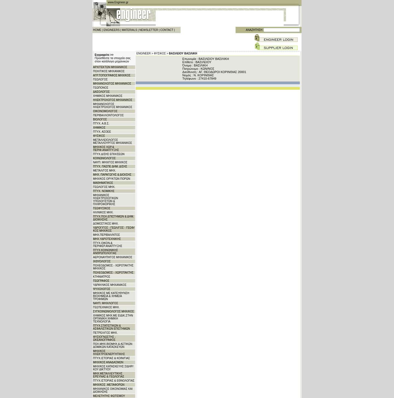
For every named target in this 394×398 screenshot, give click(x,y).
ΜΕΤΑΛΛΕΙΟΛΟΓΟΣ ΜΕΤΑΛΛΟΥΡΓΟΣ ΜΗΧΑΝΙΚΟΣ (112, 141)
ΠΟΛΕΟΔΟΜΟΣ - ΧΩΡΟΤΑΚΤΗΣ (113, 272)
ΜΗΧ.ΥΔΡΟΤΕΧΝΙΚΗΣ (107, 238)
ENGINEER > (145, 53)
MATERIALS (129, 29)
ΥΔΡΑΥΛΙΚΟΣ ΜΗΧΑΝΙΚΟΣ (109, 284)
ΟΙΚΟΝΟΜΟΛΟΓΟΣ (105, 111)
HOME (97, 29)
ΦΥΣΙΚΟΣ (99, 135)
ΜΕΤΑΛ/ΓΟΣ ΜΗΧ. (104, 170)
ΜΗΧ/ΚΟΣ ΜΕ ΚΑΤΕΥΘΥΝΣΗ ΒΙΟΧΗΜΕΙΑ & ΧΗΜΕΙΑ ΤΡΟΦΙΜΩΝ (111, 296)
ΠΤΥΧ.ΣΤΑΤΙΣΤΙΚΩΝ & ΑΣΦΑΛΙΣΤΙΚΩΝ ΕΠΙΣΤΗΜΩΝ (111, 327)
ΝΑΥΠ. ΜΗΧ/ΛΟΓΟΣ (105, 303)
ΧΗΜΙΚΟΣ (99, 127)
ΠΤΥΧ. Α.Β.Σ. (101, 123)
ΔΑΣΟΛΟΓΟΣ (101, 91)
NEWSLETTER (148, 29)
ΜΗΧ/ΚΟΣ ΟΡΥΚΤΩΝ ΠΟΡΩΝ (111, 178)
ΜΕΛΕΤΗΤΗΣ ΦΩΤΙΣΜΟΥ (109, 395)
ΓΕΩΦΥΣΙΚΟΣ (101, 208)
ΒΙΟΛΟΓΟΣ (100, 119)
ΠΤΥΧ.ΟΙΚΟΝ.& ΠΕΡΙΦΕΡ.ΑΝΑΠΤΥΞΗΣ (107, 245)
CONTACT (166, 29)
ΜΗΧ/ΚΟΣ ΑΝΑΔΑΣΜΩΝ (108, 362)
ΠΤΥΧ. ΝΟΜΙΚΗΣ (103, 191)
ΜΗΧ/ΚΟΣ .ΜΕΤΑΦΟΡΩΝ (108, 384)
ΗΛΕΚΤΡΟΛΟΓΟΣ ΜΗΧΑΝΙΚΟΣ (112, 99)
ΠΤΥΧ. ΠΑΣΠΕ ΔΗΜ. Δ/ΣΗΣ (110, 166)
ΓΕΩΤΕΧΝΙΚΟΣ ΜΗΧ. (106, 307)
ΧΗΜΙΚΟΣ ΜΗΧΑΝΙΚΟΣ (107, 95)
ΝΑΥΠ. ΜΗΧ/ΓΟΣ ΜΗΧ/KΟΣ (110, 162)
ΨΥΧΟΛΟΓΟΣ (101, 288)
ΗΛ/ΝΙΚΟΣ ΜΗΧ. (103, 212)
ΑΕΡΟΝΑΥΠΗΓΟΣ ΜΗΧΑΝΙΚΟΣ (112, 257)
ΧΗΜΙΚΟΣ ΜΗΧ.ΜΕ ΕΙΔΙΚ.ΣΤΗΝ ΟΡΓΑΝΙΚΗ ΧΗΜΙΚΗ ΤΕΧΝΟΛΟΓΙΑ (113, 318)
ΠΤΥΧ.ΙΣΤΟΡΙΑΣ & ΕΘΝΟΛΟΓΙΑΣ (113, 380)
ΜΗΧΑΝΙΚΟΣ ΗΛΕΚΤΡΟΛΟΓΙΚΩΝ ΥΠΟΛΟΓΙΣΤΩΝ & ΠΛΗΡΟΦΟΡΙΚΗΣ (105, 200)
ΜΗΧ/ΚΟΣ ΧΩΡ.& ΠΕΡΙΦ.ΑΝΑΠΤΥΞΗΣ (106, 149)
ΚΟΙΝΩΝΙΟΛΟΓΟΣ (104, 158)
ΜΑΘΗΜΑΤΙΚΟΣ (103, 182)
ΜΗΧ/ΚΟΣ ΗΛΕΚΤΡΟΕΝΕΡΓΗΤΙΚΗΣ (109, 353)
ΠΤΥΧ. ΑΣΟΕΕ (102, 131)
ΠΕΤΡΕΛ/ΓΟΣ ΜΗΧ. (105, 332)
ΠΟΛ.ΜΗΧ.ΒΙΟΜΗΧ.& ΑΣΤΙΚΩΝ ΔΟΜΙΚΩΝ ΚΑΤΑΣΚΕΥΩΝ (112, 345)
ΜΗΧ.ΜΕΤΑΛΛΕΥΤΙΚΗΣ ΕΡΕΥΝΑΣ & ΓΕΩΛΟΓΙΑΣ (108, 375)
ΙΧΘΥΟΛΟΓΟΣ (102, 261)
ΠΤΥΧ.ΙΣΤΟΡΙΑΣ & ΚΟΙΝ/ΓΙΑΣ (111, 358)
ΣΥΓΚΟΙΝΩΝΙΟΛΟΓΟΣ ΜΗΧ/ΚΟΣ (113, 311)
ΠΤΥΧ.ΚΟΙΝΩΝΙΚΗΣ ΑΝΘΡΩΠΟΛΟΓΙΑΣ (105, 252)
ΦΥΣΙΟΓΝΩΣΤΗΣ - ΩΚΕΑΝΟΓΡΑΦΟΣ (104, 338)
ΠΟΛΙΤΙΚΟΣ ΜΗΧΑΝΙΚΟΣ (108, 71)
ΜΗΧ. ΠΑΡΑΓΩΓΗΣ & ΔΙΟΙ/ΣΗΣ (112, 174)
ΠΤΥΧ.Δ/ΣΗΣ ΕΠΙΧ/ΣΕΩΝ (108, 154)
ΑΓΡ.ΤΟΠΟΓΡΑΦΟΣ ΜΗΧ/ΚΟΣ (112, 75)
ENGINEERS (111, 29)
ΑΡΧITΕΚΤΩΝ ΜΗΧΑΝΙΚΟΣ (110, 67)
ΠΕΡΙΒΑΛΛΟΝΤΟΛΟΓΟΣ (108, 115)
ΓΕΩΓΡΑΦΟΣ (101, 280)
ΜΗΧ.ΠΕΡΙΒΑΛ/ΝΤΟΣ (106, 234)
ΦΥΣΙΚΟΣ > (161, 53)
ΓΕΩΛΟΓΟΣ (100, 79)
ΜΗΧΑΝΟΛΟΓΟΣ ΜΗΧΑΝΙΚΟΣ (112, 83)
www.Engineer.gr (118, 2)
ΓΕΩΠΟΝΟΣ (100, 87)
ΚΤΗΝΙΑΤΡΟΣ (101, 276)
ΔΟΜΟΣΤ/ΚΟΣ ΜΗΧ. (106, 223)
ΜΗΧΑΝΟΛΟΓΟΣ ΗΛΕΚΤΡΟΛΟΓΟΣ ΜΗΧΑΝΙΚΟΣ (112, 106)
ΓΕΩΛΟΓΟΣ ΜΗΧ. (104, 186)
